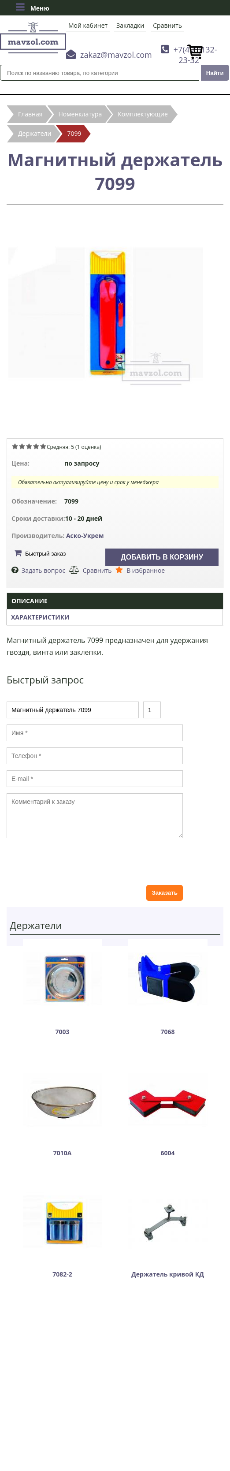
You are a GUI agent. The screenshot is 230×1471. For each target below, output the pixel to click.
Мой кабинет (88, 25)
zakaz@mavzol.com (116, 54)
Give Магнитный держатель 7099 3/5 (29, 446)
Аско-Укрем (85, 535)
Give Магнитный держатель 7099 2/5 (22, 446)
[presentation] (74, 861)
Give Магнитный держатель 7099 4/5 (36, 446)
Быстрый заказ (45, 553)
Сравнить (167, 25)
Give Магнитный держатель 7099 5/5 (43, 446)
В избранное (145, 570)
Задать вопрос (43, 570)
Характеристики (40, 617)
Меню (32, 7)
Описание (29, 601)
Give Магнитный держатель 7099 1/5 (15, 446)
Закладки (130, 25)
